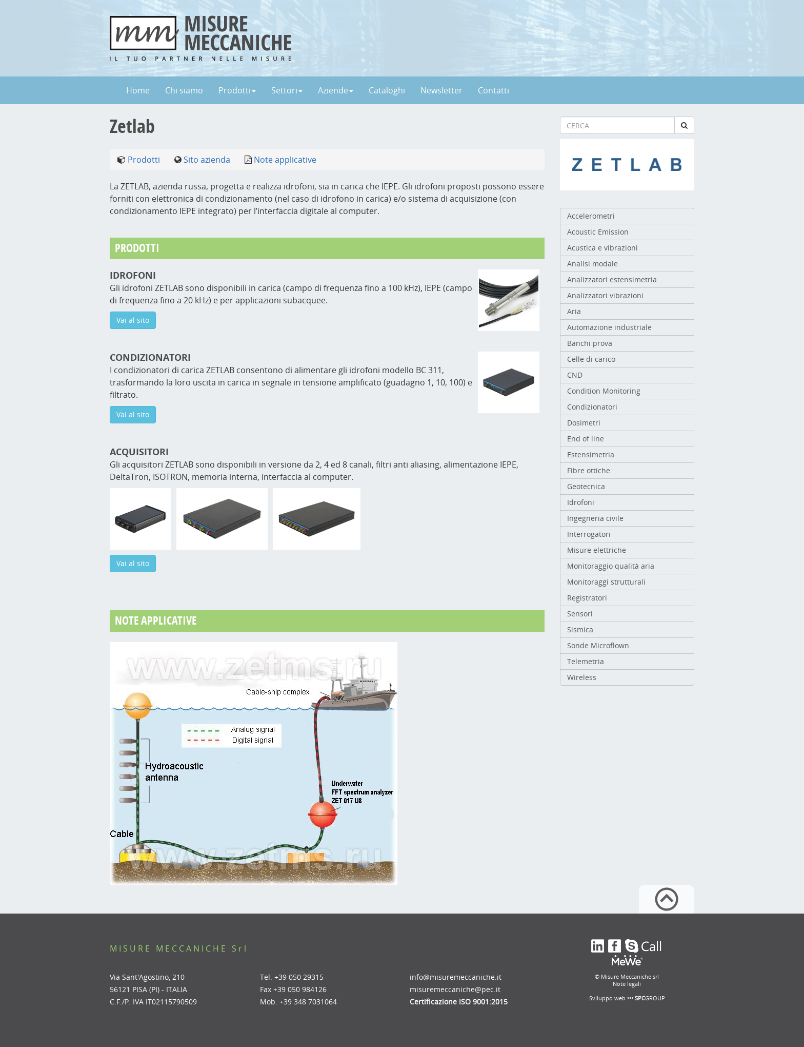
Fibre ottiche (588, 470)
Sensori (580, 613)
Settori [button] (287, 90)
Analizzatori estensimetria (612, 279)
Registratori (587, 598)
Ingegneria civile (595, 518)
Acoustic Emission (598, 232)
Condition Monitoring (603, 391)
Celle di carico (591, 359)
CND (574, 375)
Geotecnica (586, 486)
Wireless (581, 677)
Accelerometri (591, 216)
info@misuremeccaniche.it (455, 977)
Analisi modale (592, 263)
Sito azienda (207, 159)
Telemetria (585, 661)
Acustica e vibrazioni (602, 248)
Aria (574, 311)
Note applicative (285, 159)
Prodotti (144, 159)
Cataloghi (387, 90)
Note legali (627, 983)
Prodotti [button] (237, 90)
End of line (585, 438)
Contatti (493, 90)
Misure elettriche (596, 550)
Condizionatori (592, 407)
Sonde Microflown (598, 645)
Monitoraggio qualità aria (610, 566)
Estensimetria (590, 454)
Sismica (580, 629)
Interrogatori (589, 534)
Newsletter (441, 90)
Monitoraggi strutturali (606, 582)
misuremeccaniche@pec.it (455, 989)
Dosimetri (583, 423)
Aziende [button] (335, 90)
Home (138, 90)
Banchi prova (589, 343)
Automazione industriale (609, 327)
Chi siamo (184, 90)
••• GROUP (646, 998)
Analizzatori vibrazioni (605, 295)
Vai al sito (132, 320)
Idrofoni (580, 502)
